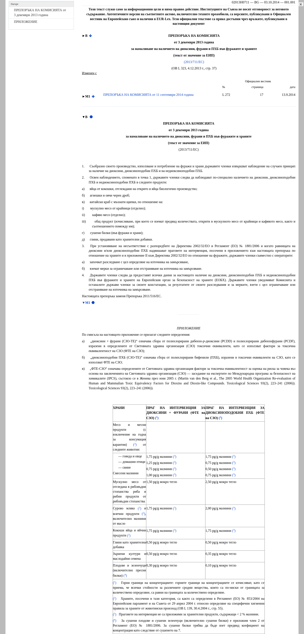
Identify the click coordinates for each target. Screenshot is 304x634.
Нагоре (14, 4)
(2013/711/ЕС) (194, 62)
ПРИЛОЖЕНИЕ (25, 21)
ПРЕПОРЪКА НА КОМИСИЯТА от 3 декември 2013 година (40, 12)
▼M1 (86, 302)
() (156, 418)
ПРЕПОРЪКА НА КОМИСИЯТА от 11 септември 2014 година (148, 94)
